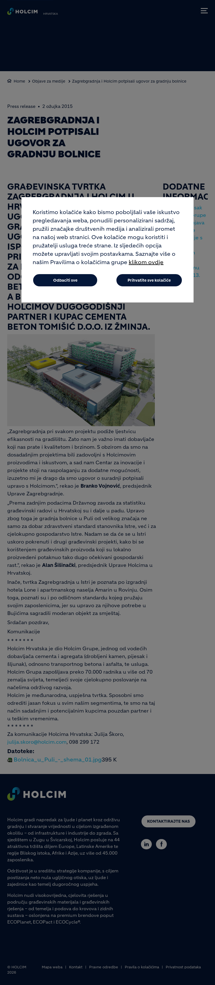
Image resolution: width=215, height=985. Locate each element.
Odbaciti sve (65, 280)
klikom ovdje (146, 262)
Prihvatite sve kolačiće (149, 280)
